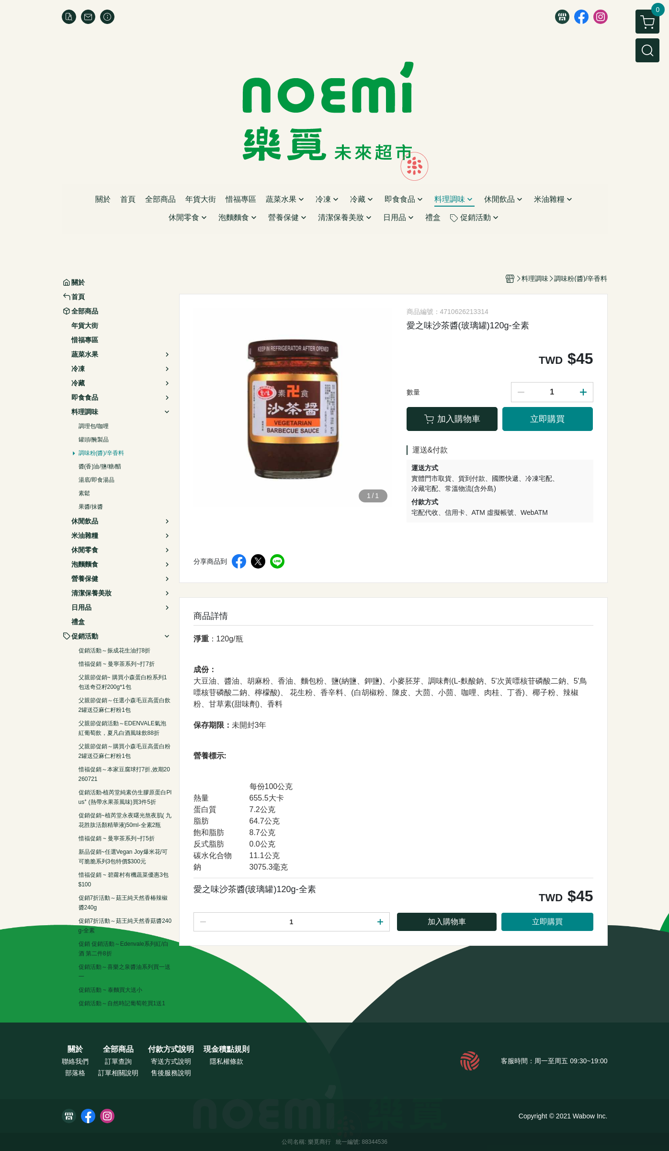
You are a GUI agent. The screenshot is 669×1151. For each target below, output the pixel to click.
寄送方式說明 (171, 1061)
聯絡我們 (75, 1061)
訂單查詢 (118, 1061)
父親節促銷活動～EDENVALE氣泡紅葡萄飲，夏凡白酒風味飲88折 (122, 728)
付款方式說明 (171, 1049)
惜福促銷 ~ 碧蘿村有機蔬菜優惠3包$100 (124, 880)
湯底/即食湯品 (96, 480)
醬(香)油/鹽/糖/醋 (100, 466)
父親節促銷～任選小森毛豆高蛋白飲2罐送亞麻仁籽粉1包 (124, 705)
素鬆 (84, 493)
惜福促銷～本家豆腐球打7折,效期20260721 (124, 774)
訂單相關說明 (118, 1073)
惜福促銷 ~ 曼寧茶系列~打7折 (117, 664)
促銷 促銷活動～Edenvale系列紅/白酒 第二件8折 (124, 949)
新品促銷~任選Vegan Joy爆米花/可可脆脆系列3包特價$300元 (123, 857)
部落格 (75, 1073)
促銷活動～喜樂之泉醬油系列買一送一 (124, 972)
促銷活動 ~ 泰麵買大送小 (111, 990)
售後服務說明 (171, 1073)
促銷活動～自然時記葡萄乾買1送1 (122, 1003)
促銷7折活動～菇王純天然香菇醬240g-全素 (125, 926)
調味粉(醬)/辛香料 (101, 453)
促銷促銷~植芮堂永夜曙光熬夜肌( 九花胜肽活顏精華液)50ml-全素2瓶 (125, 820)
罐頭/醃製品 (94, 439)
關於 (75, 1049)
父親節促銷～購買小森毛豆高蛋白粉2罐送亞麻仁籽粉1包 (124, 751)
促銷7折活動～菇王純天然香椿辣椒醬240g (123, 903)
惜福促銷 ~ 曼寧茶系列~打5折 (117, 838)
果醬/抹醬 (91, 506)
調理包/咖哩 (94, 426)
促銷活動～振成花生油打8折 (115, 650)
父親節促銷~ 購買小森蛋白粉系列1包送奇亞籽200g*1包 (123, 682)
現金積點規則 (226, 1049)
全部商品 (118, 1049)
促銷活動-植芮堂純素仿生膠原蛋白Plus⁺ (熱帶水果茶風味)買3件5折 (125, 797)
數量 (413, 392)
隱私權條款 (226, 1061)
